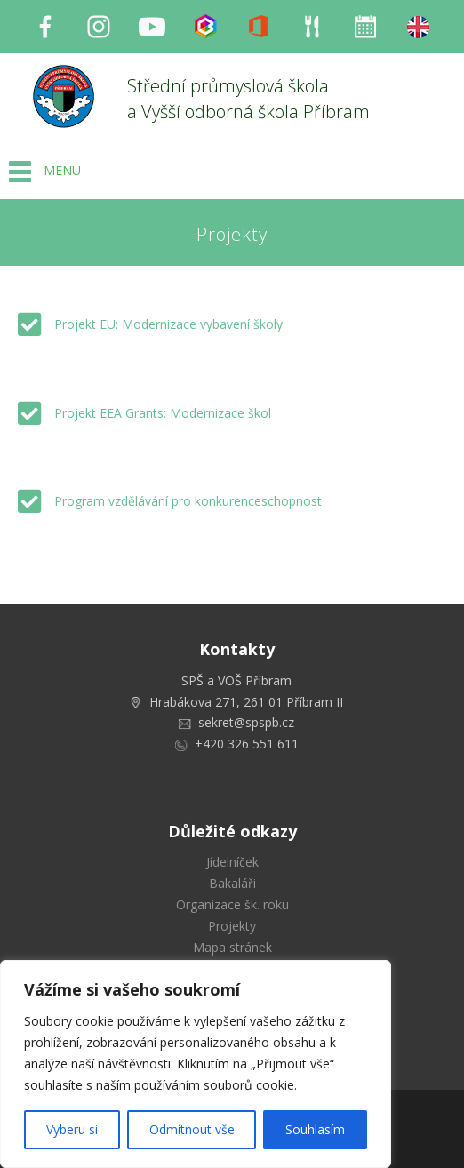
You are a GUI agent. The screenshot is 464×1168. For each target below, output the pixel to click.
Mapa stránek (232, 947)
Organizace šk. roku (232, 904)
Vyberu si (72, 1129)
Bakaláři (232, 883)
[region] (195, 1064)
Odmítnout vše (192, 1129)
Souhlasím (315, 1129)
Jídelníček (232, 861)
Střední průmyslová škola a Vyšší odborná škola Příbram (248, 99)
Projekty (232, 925)
